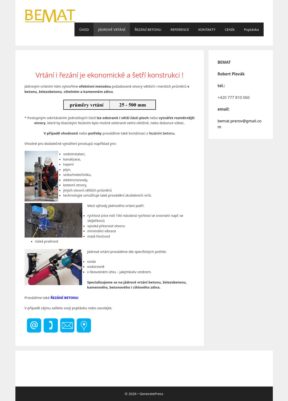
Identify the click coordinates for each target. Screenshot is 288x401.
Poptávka (251, 29)
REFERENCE (180, 29)
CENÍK (230, 29)
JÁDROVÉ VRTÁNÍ (111, 29)
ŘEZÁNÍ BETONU (147, 29)
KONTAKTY (207, 29)
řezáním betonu (161, 133)
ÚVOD (84, 29)
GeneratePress (151, 393)
